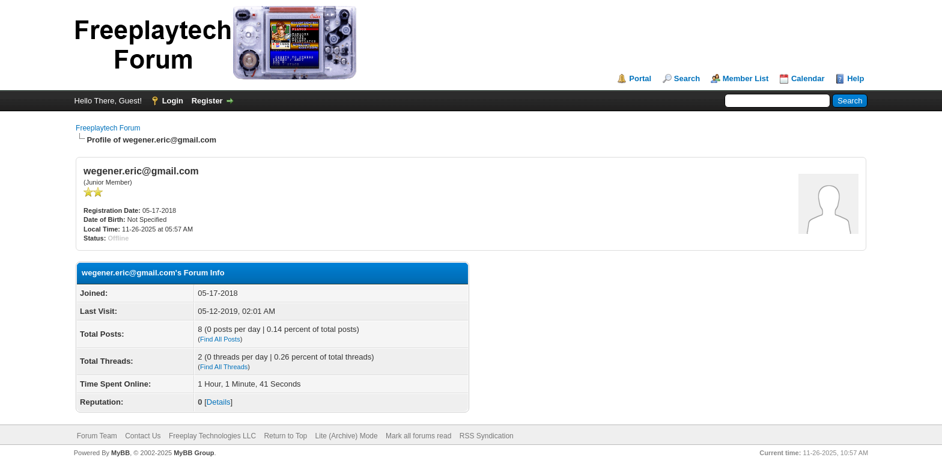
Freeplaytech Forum (108, 128)
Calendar (808, 78)
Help (855, 78)
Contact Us (142, 436)
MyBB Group (194, 452)
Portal (640, 78)
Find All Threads (224, 366)
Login (172, 100)
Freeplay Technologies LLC (212, 436)
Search (687, 78)
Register (207, 100)
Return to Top (285, 436)
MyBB (120, 452)
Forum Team (97, 436)
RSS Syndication (487, 436)
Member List (746, 78)
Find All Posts (220, 339)
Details (219, 401)
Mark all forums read (418, 436)
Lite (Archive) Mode (346, 436)
